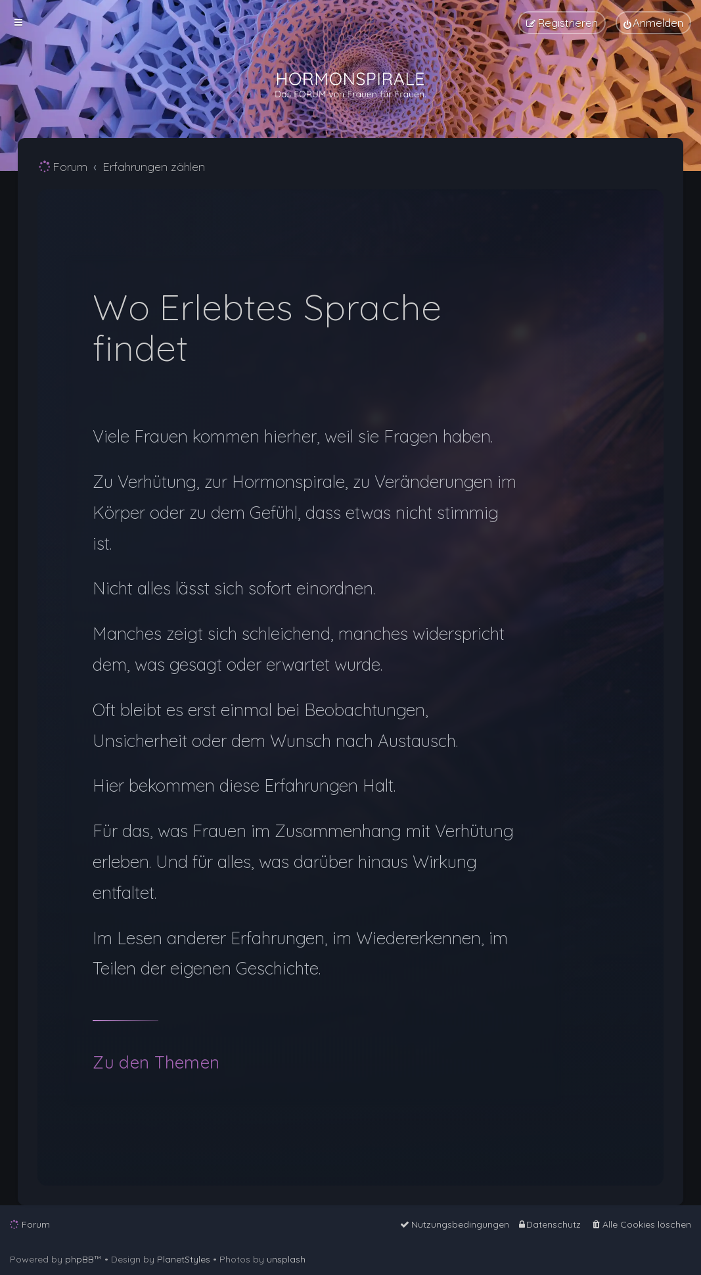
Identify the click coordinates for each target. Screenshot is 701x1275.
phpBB (79, 1259)
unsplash (286, 1259)
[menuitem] (653, 22)
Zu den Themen (156, 1062)
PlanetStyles (183, 1259)
